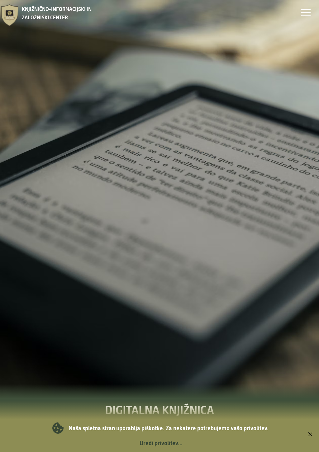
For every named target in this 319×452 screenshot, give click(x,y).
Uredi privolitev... (161, 443)
